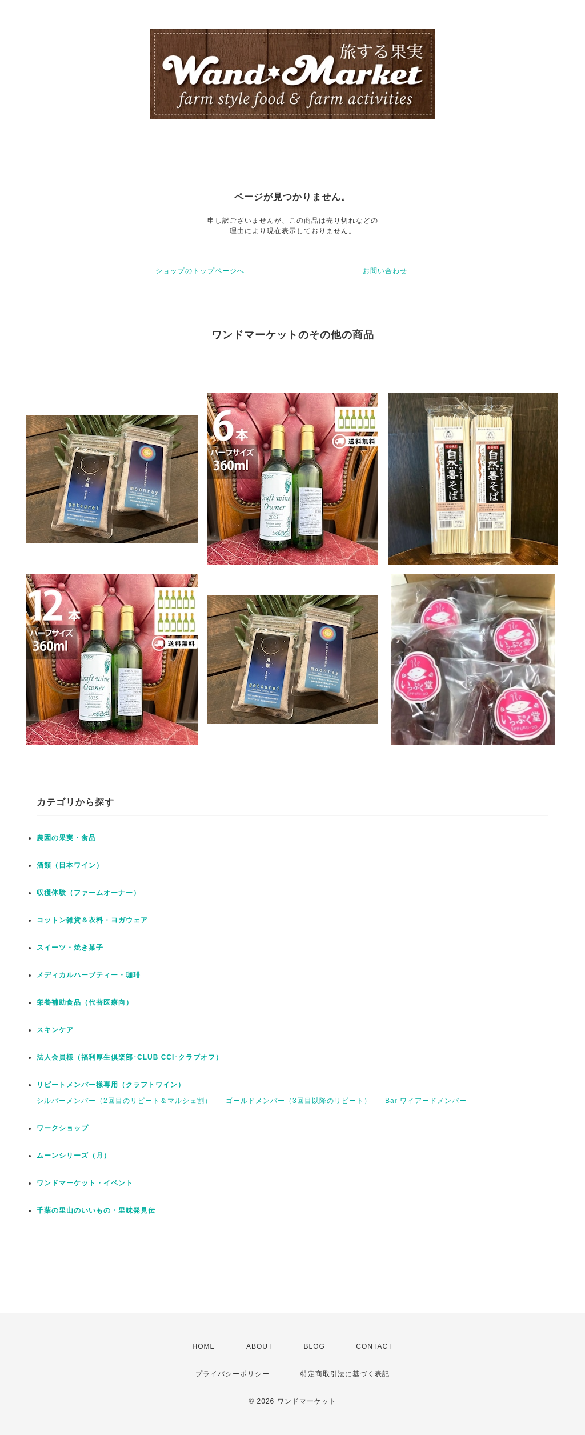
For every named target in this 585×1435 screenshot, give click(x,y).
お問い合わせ (385, 271)
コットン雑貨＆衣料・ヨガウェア (92, 920)
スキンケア (55, 1030)
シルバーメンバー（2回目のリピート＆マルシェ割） (124, 1101)
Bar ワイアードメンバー (426, 1101)
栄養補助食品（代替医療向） (85, 1002)
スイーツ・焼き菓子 (70, 948)
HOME (204, 1346)
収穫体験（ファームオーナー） (89, 893)
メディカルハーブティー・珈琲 (89, 975)
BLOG (314, 1346)
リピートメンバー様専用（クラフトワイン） (111, 1085)
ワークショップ (63, 1128)
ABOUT (259, 1346)
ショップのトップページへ (200, 271)
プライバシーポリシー (232, 1374)
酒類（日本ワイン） (70, 865)
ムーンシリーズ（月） (74, 1156)
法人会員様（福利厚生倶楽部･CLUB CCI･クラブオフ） (130, 1057)
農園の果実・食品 (66, 838)
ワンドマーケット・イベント (85, 1183)
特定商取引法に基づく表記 (345, 1374)
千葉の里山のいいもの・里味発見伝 (96, 1210)
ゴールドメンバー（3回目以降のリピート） (298, 1101)
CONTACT (374, 1346)
